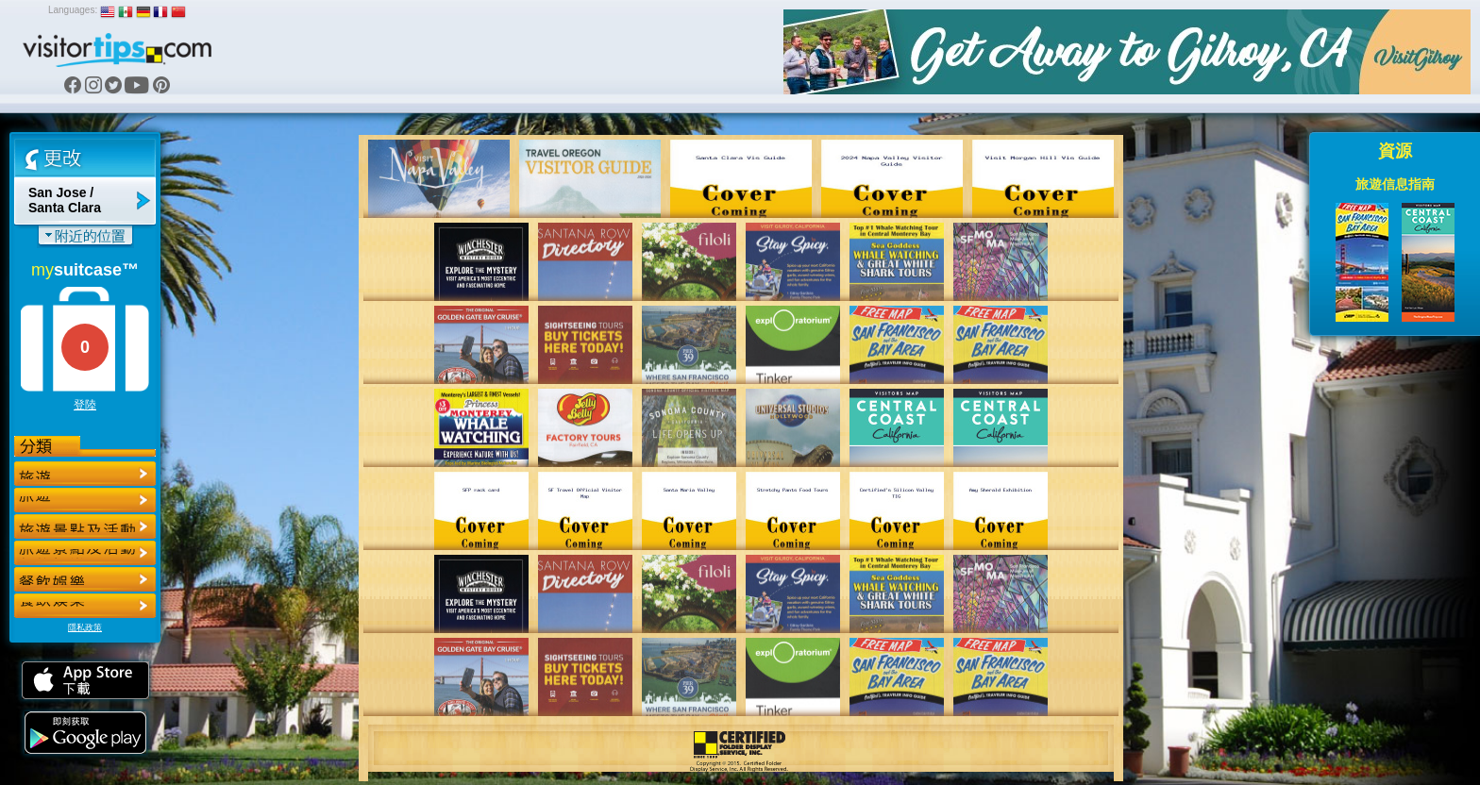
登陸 (85, 404)
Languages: (72, 10)
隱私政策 (85, 627)
